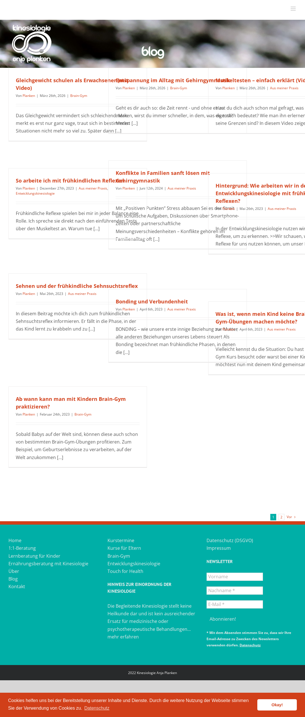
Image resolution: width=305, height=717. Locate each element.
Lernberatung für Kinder (34, 556)
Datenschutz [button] (96, 708)
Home (14, 540)
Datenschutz (250, 645)
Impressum (219, 548)
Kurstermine (120, 540)
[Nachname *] (235, 590)
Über (13, 571)
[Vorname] (235, 577)
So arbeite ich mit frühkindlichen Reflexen (70, 180)
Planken (29, 95)
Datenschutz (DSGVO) (230, 540)
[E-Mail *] (235, 604)
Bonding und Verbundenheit (152, 301)
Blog (13, 579)
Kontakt (16, 586)
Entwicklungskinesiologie (35, 193)
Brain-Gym (78, 95)
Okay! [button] (277, 705)
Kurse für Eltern (124, 548)
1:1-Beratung (22, 548)
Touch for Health (125, 571)
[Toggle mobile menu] (294, 9)
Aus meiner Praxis (284, 88)
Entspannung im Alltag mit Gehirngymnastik (173, 80)
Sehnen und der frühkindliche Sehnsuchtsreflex (77, 286)
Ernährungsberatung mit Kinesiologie (48, 563)
